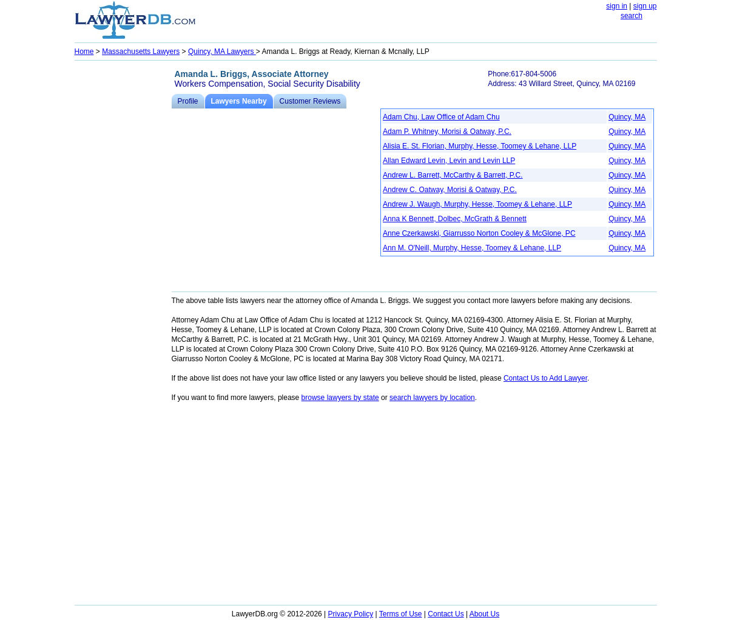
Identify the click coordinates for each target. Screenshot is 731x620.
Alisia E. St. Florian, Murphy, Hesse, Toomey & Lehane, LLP (479, 146)
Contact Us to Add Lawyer (545, 378)
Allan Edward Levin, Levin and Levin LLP (449, 160)
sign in (616, 6)
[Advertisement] (123, 246)
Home (84, 51)
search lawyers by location (432, 397)
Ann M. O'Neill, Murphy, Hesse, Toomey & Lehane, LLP (472, 248)
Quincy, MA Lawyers (222, 51)
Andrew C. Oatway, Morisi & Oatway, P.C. (450, 189)
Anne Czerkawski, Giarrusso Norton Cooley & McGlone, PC (479, 233)
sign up (645, 6)
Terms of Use (400, 614)
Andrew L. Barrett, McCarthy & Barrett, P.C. (453, 175)
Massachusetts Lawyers (141, 51)
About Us (484, 614)
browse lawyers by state (340, 397)
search (631, 16)
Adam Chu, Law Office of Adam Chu (441, 117)
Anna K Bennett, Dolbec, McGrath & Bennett (455, 219)
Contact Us (445, 614)
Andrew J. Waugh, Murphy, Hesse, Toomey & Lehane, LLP (477, 204)
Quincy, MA (626, 117)
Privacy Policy (351, 614)
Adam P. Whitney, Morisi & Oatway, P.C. (447, 131)
